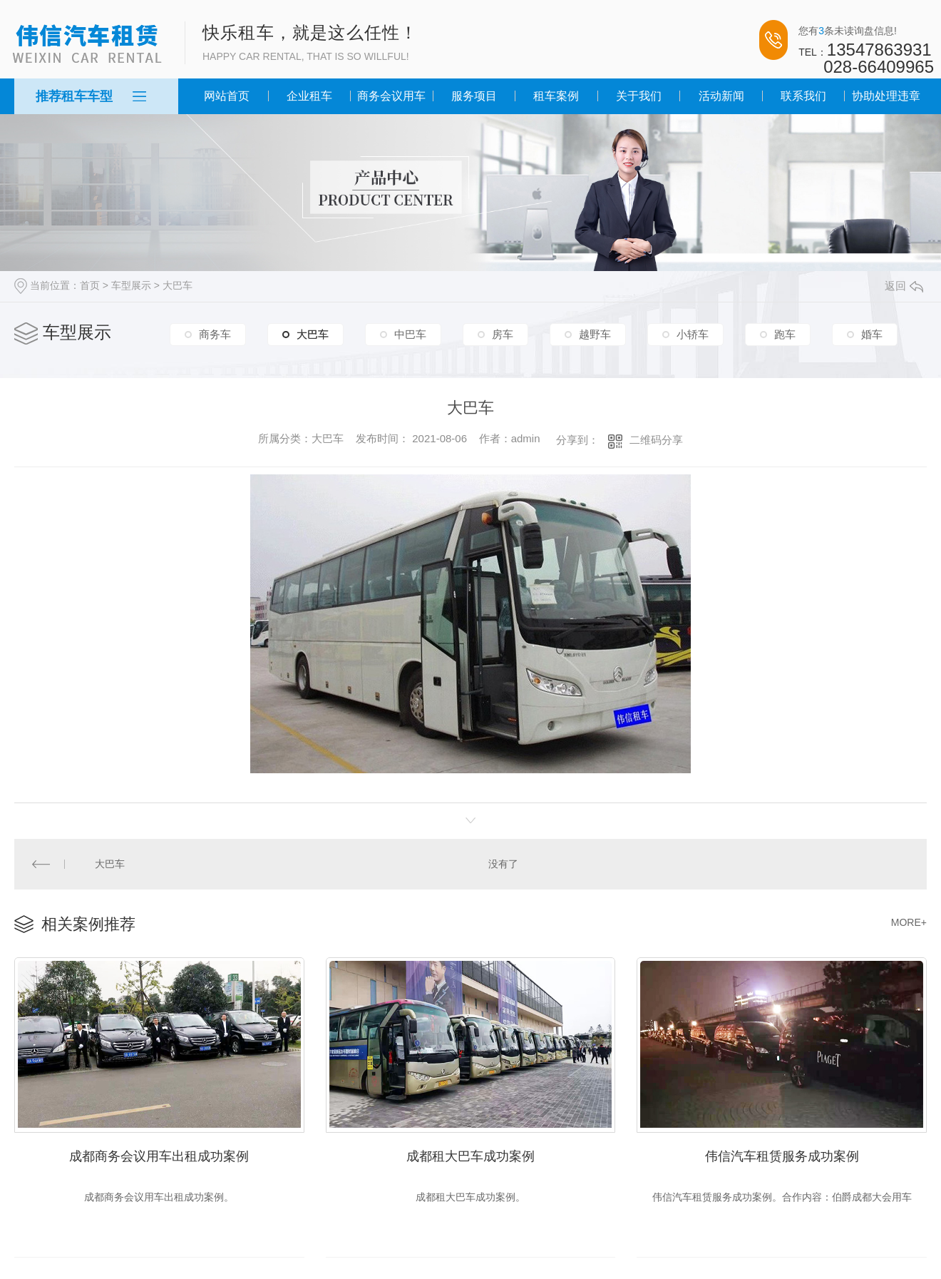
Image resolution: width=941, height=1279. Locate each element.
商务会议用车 (391, 96)
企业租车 (309, 96)
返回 (904, 286)
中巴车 (410, 334)
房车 (502, 334)
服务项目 (474, 96)
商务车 (215, 334)
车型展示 (131, 285)
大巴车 (177, 285)
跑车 (785, 334)
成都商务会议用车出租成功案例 (159, 1154)
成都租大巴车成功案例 (470, 1154)
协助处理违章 (886, 96)
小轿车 (693, 334)
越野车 (595, 334)
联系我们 (803, 96)
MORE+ (909, 921)
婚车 (872, 334)
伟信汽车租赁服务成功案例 (782, 1154)
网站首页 (227, 96)
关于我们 (639, 96)
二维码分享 (656, 440)
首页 (90, 285)
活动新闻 (721, 96)
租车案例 (556, 96)
